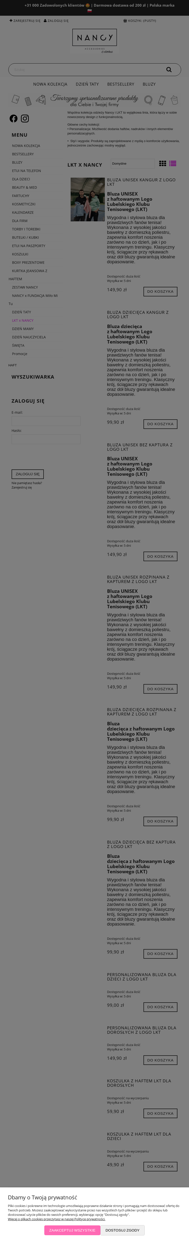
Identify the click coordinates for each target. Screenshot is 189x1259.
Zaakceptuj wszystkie (72, 1230)
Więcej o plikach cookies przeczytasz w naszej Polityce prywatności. (56, 1219)
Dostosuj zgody (123, 1230)
